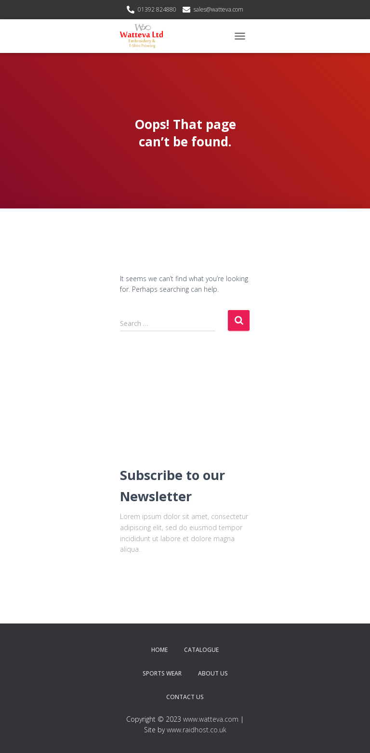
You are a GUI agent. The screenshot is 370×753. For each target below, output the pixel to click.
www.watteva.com (210, 719)
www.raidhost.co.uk (196, 729)
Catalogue (201, 650)
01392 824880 (157, 9)
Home (159, 650)
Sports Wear (162, 673)
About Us (213, 673)
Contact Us (185, 697)
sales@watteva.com (218, 9)
